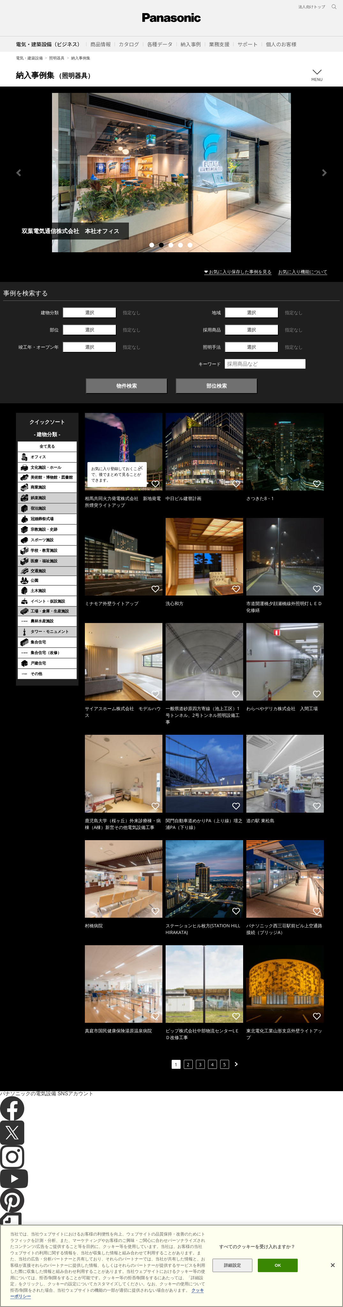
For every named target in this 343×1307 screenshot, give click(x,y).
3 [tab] (171, 246)
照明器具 (56, 58)
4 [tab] (181, 246)
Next (324, 172)
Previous (18, 172)
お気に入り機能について (302, 272)
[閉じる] (333, 1265)
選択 (89, 312)
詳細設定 (232, 1265)
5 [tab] (191, 246)
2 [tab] (162, 246)
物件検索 (126, 385)
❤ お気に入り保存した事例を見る (238, 272)
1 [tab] (152, 246)
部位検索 (216, 385)
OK (278, 1265)
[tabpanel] (171, 172)
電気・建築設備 (29, 58)
